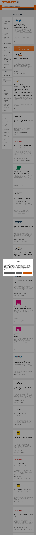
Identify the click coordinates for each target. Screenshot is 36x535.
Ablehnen (19, 273)
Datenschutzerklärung (26, 269)
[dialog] (18, 267)
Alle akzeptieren (27, 273)
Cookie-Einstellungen (9, 273)
